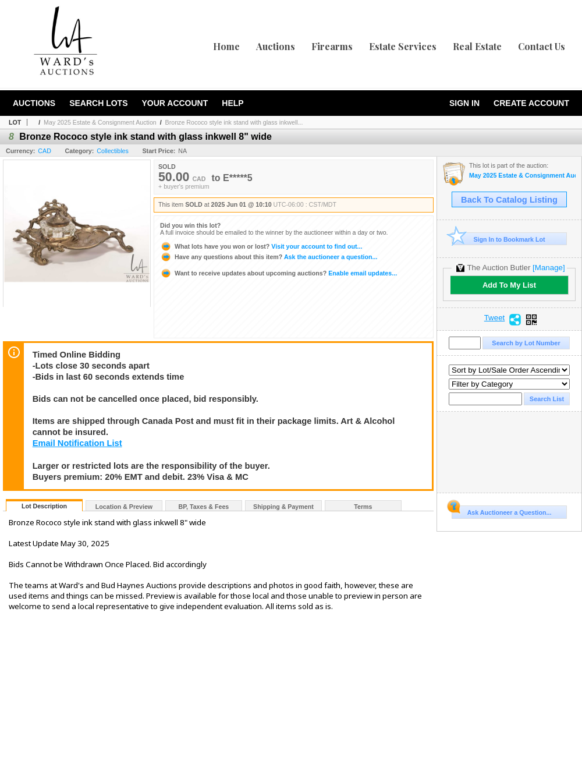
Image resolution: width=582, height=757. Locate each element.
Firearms (332, 46)
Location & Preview (123, 506)
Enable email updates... (278, 273)
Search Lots (98, 103)
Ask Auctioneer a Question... (501, 510)
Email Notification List (77, 443)
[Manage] (548, 267)
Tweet (494, 318)
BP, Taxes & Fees (204, 506)
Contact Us (541, 46)
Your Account (174, 103)
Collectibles (113, 150)
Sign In (464, 103)
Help (232, 103)
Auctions (275, 46)
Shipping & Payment (283, 506)
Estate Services (402, 46)
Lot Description (44, 506)
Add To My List (509, 285)
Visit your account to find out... (261, 246)
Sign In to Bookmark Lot (498, 239)
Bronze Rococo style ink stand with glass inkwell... (234, 122)
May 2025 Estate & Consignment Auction (100, 122)
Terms (363, 506)
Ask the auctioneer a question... (268, 256)
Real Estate (477, 46)
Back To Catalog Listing (509, 199)
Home (226, 46)
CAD (44, 150)
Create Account (531, 103)
